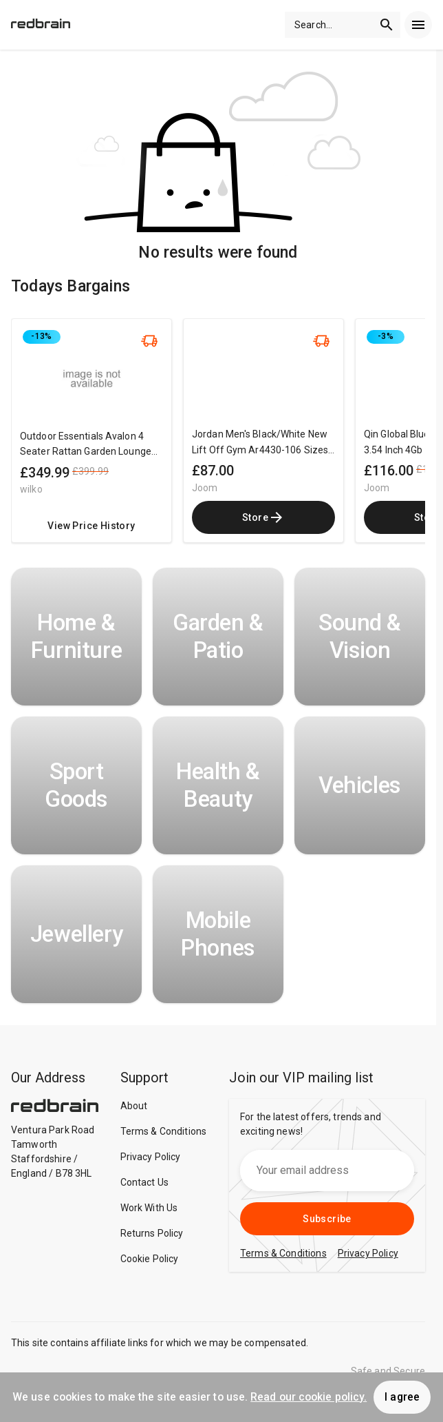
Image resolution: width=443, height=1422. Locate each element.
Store (263, 517)
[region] (218, 437)
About (134, 1105)
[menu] (418, 25)
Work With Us (149, 1207)
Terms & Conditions (163, 1131)
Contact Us (144, 1182)
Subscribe (327, 1218)
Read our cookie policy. (308, 1396)
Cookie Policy (149, 1258)
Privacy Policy (150, 1156)
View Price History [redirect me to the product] (91, 525)
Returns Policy (152, 1233)
